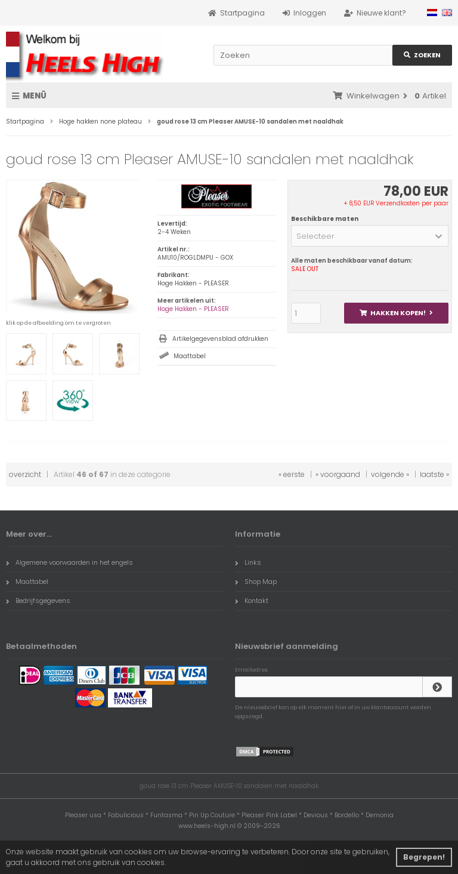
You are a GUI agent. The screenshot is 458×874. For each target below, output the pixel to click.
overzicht (25, 474)
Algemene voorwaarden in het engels (69, 562)
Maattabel (190, 356)
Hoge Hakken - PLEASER (193, 308)
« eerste (291, 474)
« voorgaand (337, 474)
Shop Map (256, 581)
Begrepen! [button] (424, 857)
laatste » (434, 474)
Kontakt (251, 600)
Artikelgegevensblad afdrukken (220, 338)
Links (248, 562)
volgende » (390, 474)
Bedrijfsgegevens (38, 600)
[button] (369, 236)
